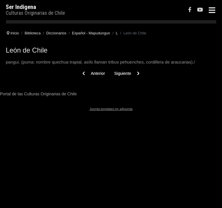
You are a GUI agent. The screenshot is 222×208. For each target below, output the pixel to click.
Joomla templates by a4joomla (111, 109)
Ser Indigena (21, 6)
